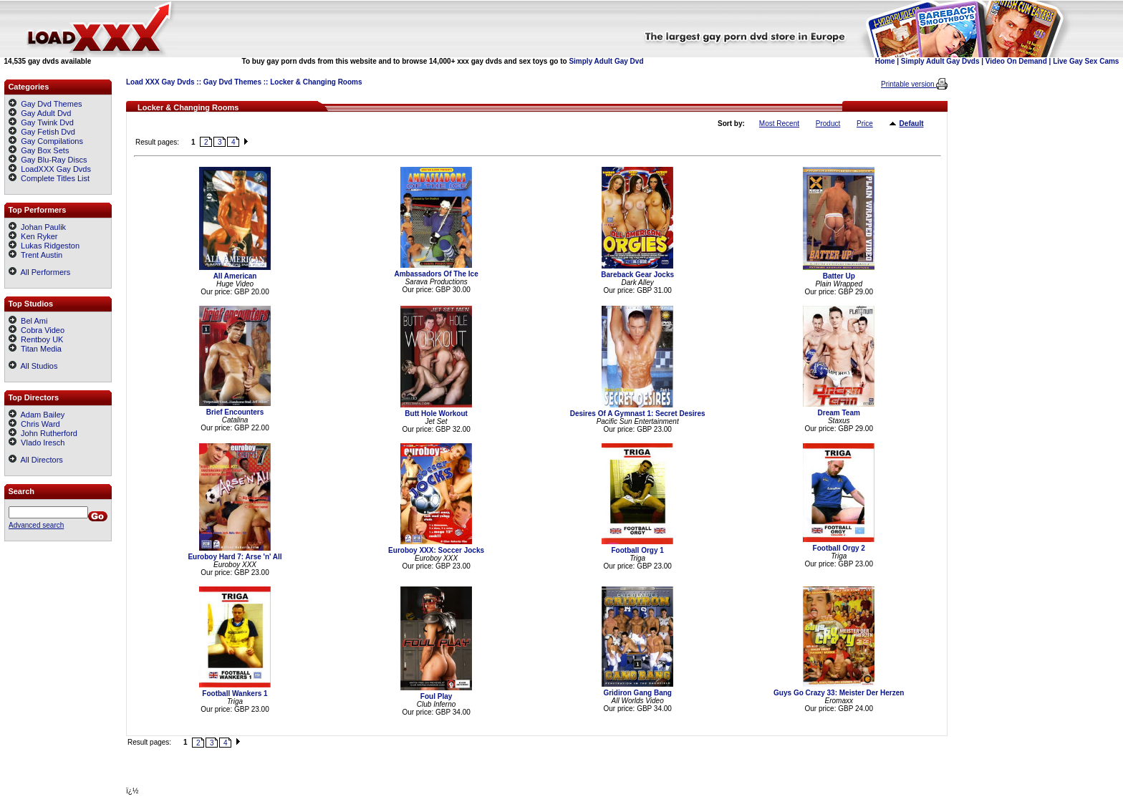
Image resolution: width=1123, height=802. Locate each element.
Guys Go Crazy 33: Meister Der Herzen (838, 693)
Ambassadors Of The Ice (436, 274)
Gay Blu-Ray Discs (54, 159)
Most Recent (779, 123)
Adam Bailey (36, 414)
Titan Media (35, 348)
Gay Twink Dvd (47, 122)
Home (885, 61)
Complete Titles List (49, 178)
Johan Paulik (37, 227)
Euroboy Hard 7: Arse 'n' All (234, 557)
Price (865, 123)
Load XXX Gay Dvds (160, 82)
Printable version (908, 84)
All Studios (33, 366)
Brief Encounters (235, 412)
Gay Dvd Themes (232, 82)
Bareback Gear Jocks (637, 275)
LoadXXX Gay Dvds (56, 169)
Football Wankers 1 (234, 693)
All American (235, 276)
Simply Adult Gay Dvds (940, 61)
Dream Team (839, 413)
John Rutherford (43, 433)
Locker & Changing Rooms (316, 82)
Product (828, 123)
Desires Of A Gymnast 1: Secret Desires (637, 413)
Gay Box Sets (45, 150)
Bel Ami (28, 321)
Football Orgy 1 (637, 550)
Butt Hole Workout (436, 413)
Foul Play (436, 696)
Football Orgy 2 (839, 548)
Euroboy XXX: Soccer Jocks (436, 550)
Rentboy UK (36, 339)
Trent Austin (35, 255)
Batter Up (839, 276)
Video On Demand (1016, 61)
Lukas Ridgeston (44, 245)
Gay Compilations (52, 141)
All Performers (39, 272)
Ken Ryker (33, 236)
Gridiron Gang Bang (637, 693)
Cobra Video (36, 330)
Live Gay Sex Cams (1086, 61)
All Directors (36, 459)
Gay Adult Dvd (46, 113)
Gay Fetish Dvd (48, 131)
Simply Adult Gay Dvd (606, 61)
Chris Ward (34, 424)
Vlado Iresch (36, 442)
